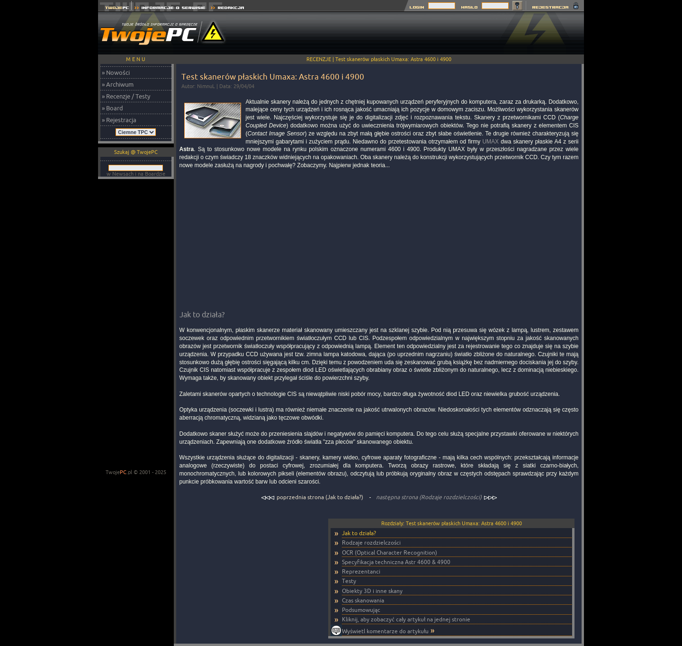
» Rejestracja (119, 120)
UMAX (490, 141)
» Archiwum (118, 84)
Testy (349, 581)
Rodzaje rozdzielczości (371, 542)
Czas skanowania (363, 600)
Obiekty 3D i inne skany (372, 591)
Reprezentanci (361, 571)
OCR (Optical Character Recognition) (389, 552)
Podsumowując (361, 610)
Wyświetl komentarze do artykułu (385, 631)
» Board (112, 108)
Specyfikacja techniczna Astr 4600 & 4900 (396, 562)
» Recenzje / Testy (126, 96)
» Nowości (116, 72)
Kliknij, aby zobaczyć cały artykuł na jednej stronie (406, 619)
